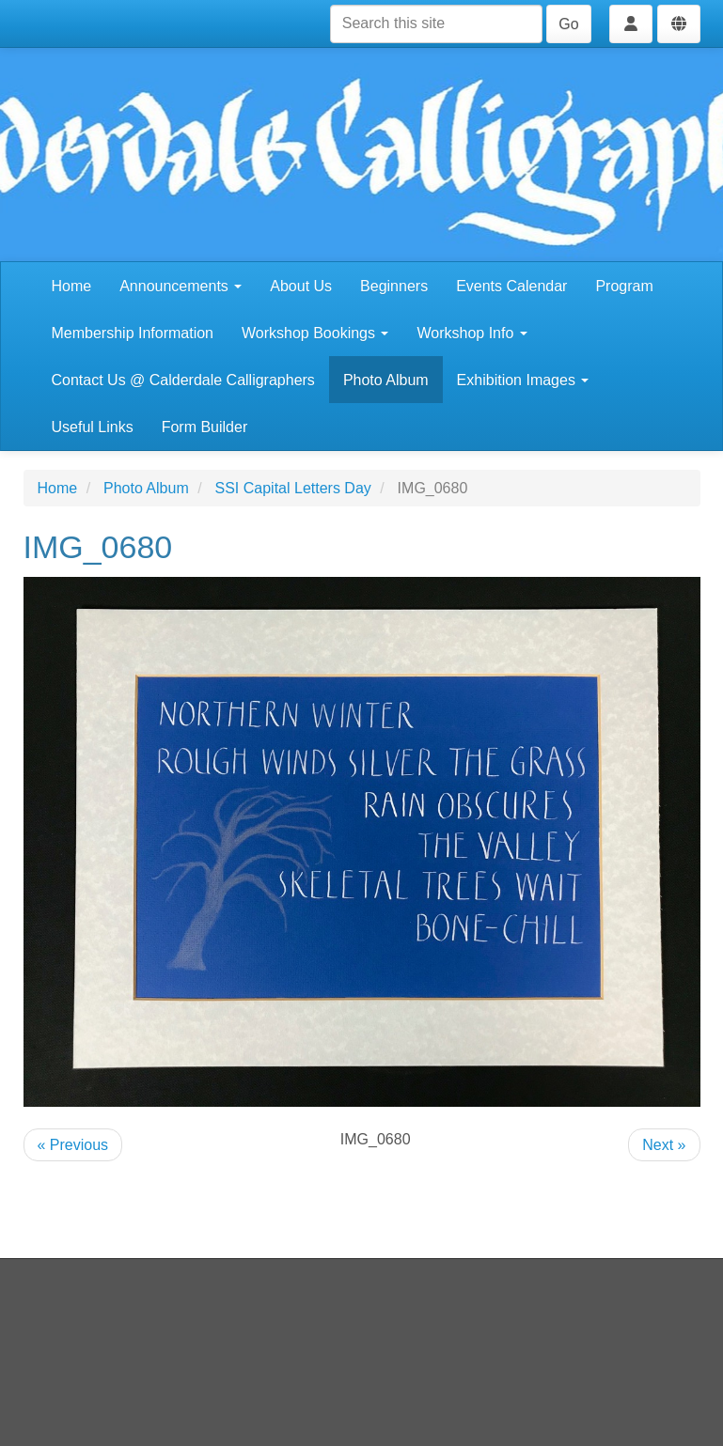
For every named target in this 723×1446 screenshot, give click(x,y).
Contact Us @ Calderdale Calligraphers (183, 380)
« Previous (73, 1145)
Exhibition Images (523, 380)
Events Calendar (511, 286)
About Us (301, 286)
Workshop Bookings (315, 333)
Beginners (394, 286)
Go (568, 24)
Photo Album (386, 380)
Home (72, 286)
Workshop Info (472, 333)
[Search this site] (436, 24)
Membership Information (133, 333)
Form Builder (205, 427)
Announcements (180, 286)
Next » (663, 1145)
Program (623, 286)
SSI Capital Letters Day (293, 488)
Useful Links (93, 427)
